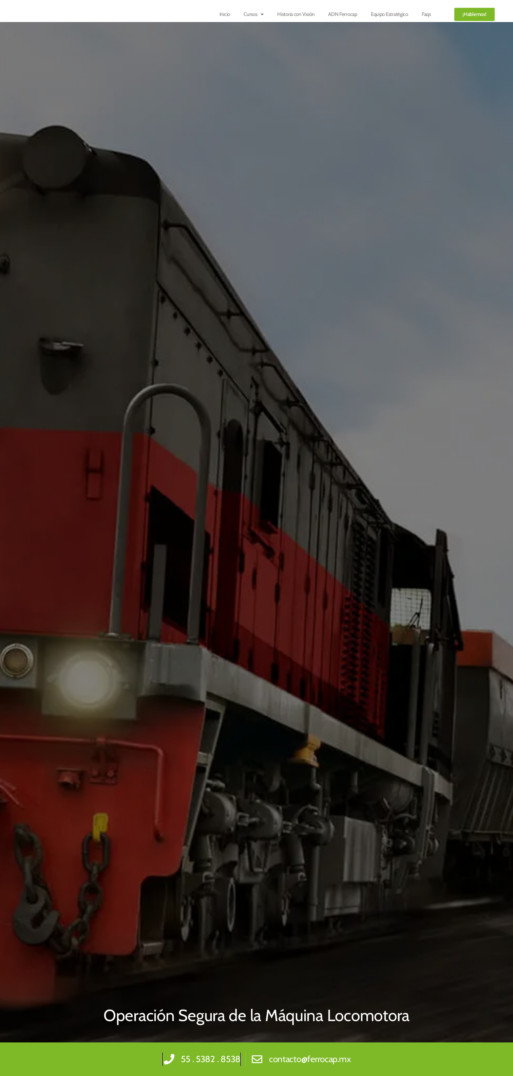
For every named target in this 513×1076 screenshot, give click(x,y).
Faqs (426, 14)
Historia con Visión (296, 14)
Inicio (225, 14)
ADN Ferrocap (342, 14)
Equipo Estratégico (389, 14)
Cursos (254, 14)
